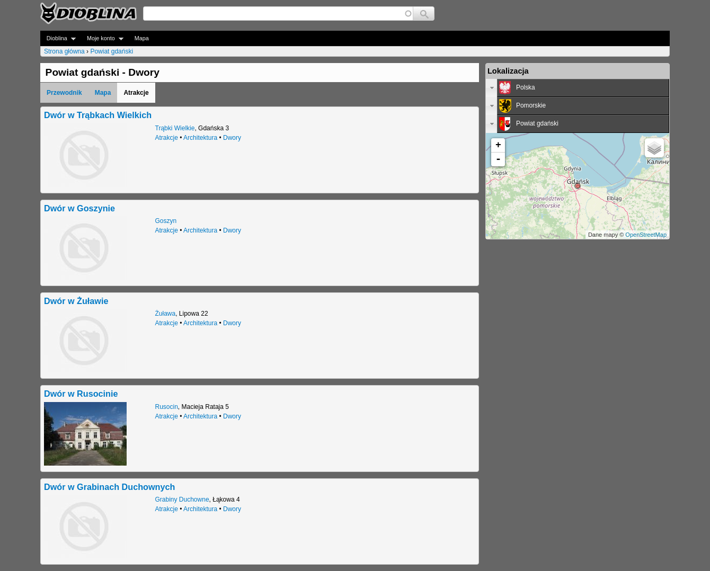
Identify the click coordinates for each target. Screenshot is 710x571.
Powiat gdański (111, 51)
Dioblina (58, 38)
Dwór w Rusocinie (81, 393)
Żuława (165, 313)
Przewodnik (64, 92)
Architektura (200, 137)
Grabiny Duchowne (182, 499)
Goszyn (166, 221)
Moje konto (102, 38)
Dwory (232, 137)
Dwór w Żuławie (76, 301)
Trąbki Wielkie (175, 128)
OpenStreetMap (646, 234)
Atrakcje (166, 137)
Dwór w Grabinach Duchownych (109, 487)
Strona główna (64, 51)
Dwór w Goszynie (79, 208)
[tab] (577, 88)
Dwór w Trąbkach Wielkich (98, 115)
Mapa (142, 38)
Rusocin (166, 407)
